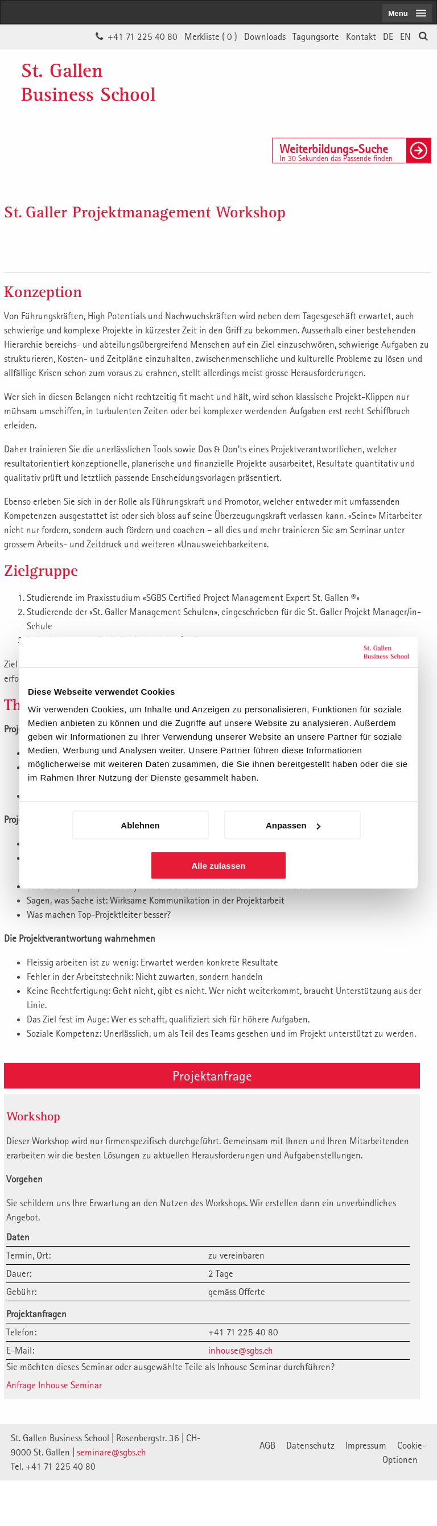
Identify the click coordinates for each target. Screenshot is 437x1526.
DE (388, 36)
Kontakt (361, 36)
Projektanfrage (212, 1075)
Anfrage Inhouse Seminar (54, 1385)
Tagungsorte (315, 36)
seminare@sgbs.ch (111, 1452)
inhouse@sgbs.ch (240, 1350)
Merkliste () (210, 36)
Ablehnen (140, 825)
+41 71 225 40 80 (143, 36)
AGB (267, 1445)
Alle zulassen (218, 866)
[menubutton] (407, 13)
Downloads (265, 36)
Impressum (365, 1445)
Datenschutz (310, 1445)
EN (405, 36)
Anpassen (293, 825)
